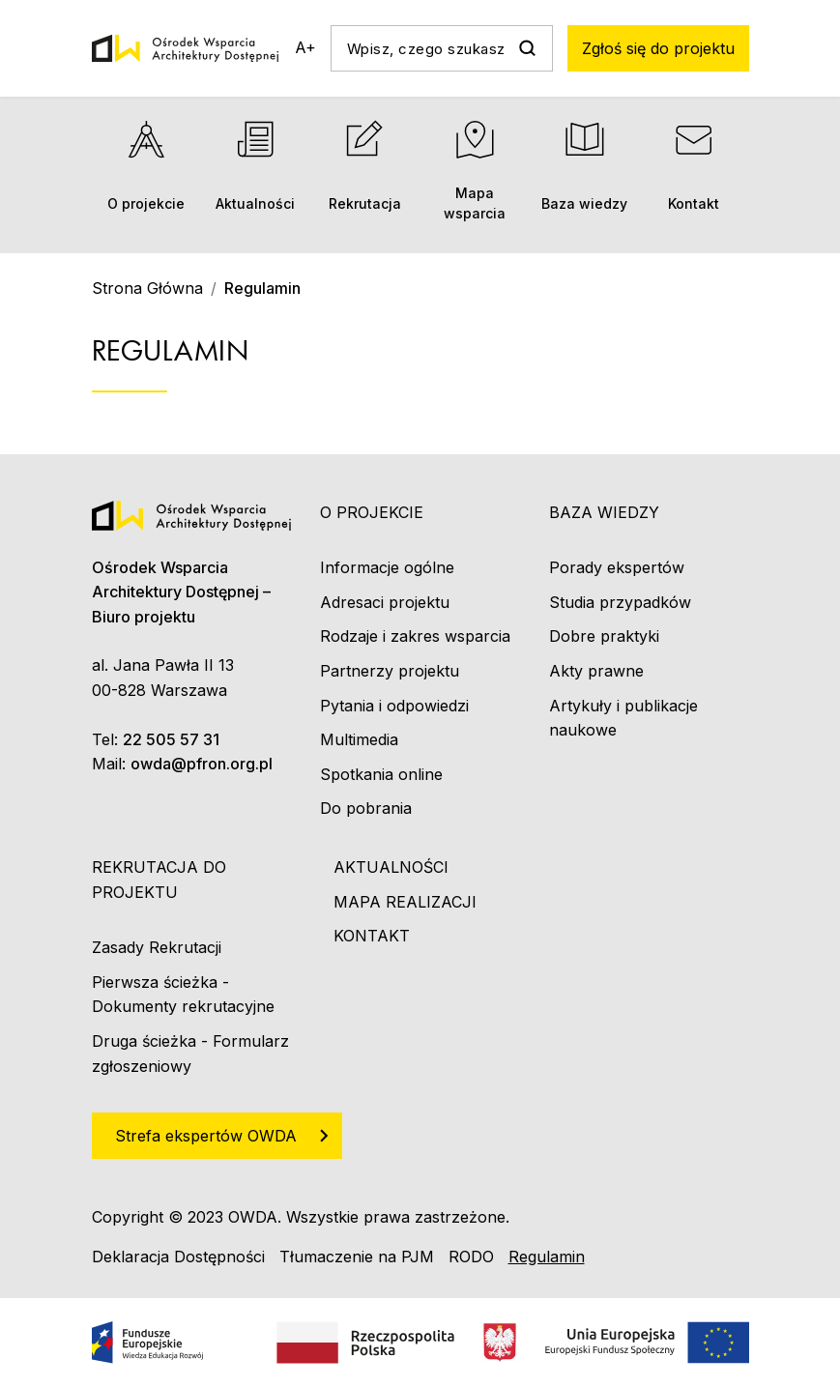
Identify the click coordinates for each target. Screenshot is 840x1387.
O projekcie (146, 166)
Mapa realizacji (405, 901)
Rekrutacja (365, 166)
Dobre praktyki (604, 636)
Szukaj (527, 48)
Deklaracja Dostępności (178, 1256)
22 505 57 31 (171, 739)
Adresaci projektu (384, 602)
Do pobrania (366, 808)
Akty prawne (596, 670)
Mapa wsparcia (474, 170)
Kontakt (693, 166)
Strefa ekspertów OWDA (206, 1135)
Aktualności (255, 166)
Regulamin (546, 1256)
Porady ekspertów (616, 567)
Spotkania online (381, 774)
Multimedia (359, 739)
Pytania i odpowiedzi (394, 705)
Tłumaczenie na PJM (356, 1256)
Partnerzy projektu (389, 670)
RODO (471, 1256)
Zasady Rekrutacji (156, 947)
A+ (305, 47)
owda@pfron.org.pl (201, 763)
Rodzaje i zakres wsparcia (415, 636)
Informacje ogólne (387, 567)
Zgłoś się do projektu (658, 48)
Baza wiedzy (584, 166)
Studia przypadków (620, 602)
